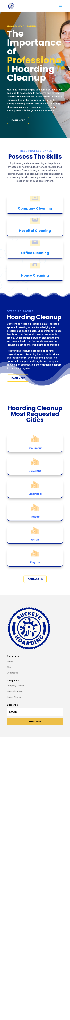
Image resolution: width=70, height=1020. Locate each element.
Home (10, 661)
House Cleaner (14, 697)
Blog (9, 667)
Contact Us (35, 579)
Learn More (18, 120)
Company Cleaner (15, 685)
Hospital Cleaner (15, 691)
